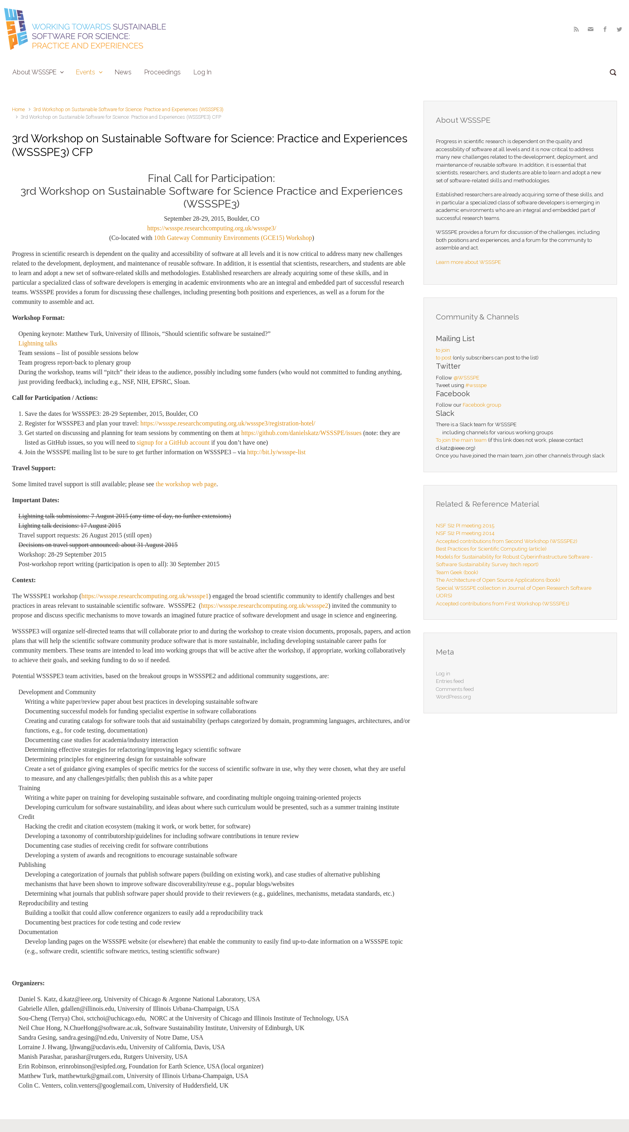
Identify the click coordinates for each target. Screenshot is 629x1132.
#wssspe (476, 385)
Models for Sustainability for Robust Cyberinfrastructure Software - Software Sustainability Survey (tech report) (514, 561)
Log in (443, 674)
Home (18, 109)
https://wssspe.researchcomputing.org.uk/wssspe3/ (211, 228)
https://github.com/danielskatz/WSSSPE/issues (301, 432)
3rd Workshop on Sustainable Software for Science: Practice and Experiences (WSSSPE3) (128, 109)
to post (443, 358)
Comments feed (455, 689)
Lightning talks (37, 343)
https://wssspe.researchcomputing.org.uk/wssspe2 (264, 605)
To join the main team (461, 440)
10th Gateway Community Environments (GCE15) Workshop (233, 237)
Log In (203, 72)
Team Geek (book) (457, 572)
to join (443, 350)
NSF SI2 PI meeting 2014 (465, 533)
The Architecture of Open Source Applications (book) (498, 580)
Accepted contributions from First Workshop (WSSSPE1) (502, 604)
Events (85, 72)
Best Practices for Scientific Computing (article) (491, 549)
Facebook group (482, 405)
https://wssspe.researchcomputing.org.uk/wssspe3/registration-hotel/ (227, 423)
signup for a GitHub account (173, 442)
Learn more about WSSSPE (468, 262)
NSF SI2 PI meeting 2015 (465, 526)
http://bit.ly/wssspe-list (276, 452)
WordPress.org (453, 697)
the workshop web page (186, 484)
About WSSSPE (34, 72)
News (123, 72)
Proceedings (162, 72)
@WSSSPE (466, 378)
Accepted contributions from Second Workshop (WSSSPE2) (506, 541)
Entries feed (450, 681)
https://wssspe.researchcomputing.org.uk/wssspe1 (145, 596)
